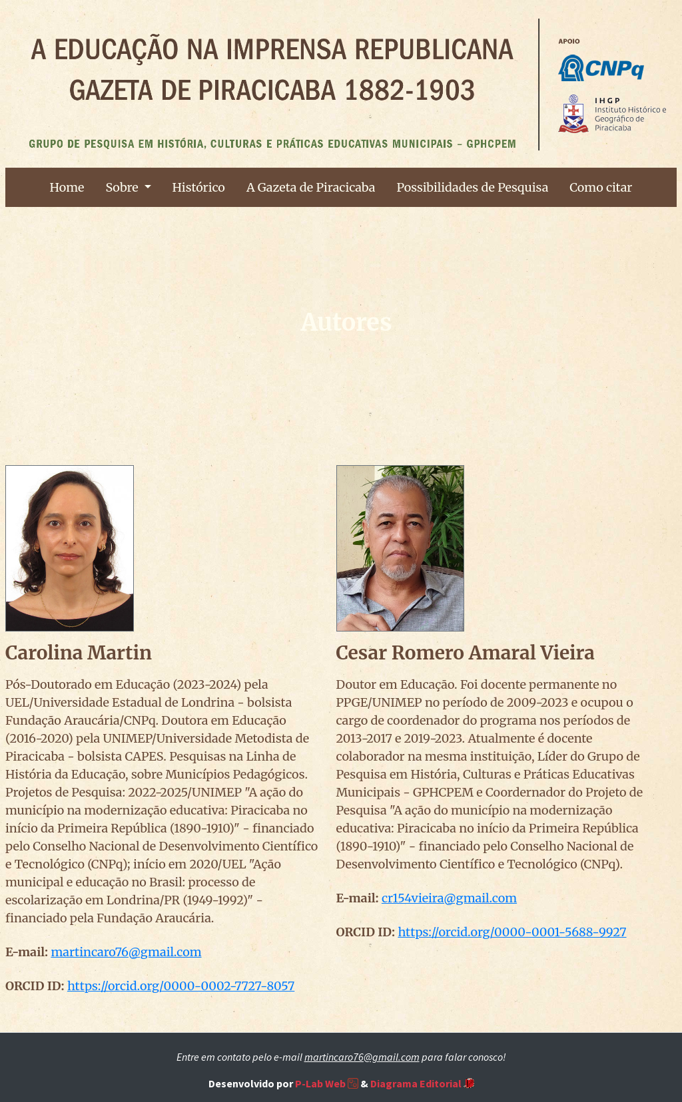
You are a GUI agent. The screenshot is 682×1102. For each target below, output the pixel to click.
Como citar (600, 187)
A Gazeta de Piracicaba (311, 187)
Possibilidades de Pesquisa (472, 187)
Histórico (198, 187)
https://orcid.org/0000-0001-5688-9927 (512, 932)
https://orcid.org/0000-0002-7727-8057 (180, 986)
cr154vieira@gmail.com (449, 898)
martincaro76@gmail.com (126, 952)
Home (67, 187)
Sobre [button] (123, 187)
